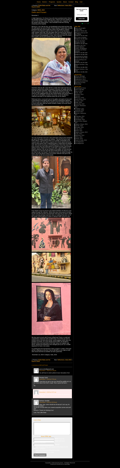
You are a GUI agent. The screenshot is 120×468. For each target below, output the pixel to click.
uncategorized (79, 141)
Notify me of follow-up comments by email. (48, 452)
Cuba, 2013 (78, 133)
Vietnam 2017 (79, 111)
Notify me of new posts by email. (45, 454)
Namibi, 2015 (79, 125)
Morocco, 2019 (79, 97)
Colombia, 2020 (79, 104)
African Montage (80, 76)
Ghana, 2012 (79, 138)
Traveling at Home (80, 88)
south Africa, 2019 (80, 99)
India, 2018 (77, 26)
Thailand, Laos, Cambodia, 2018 (79, 109)
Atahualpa (67, 466)
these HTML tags (46, 438)
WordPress (60, 466)
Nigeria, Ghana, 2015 (81, 124)
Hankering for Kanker (81, 56)
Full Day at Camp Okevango (80, 83)
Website (57, 447)
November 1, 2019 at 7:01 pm (47, 379)
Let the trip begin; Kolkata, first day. (80, 41)
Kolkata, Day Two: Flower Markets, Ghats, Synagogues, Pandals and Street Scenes (81, 48)
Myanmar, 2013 (79, 135)
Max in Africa (79, 91)
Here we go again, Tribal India (80, 28)
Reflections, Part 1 (80, 79)
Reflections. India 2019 (64, 5)
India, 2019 (41, 10)
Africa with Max (79, 89)
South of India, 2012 (81, 140)
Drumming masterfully (81, 81)
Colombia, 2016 (79, 116)
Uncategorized (79, 143)
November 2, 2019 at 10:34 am (48, 402)
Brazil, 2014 (78, 130)
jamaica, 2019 (79, 94)
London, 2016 (79, 118)
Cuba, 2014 (78, 129)
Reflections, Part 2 (80, 77)
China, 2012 (78, 137)
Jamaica (77, 96)
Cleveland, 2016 (80, 119)
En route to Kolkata (80, 37)
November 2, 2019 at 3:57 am (47, 392)
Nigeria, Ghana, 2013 (81, 132)
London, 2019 (79, 101)
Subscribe (82, 18)
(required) (59, 441)
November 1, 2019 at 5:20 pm (47, 370)
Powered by (82, 23)
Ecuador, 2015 (79, 127)
